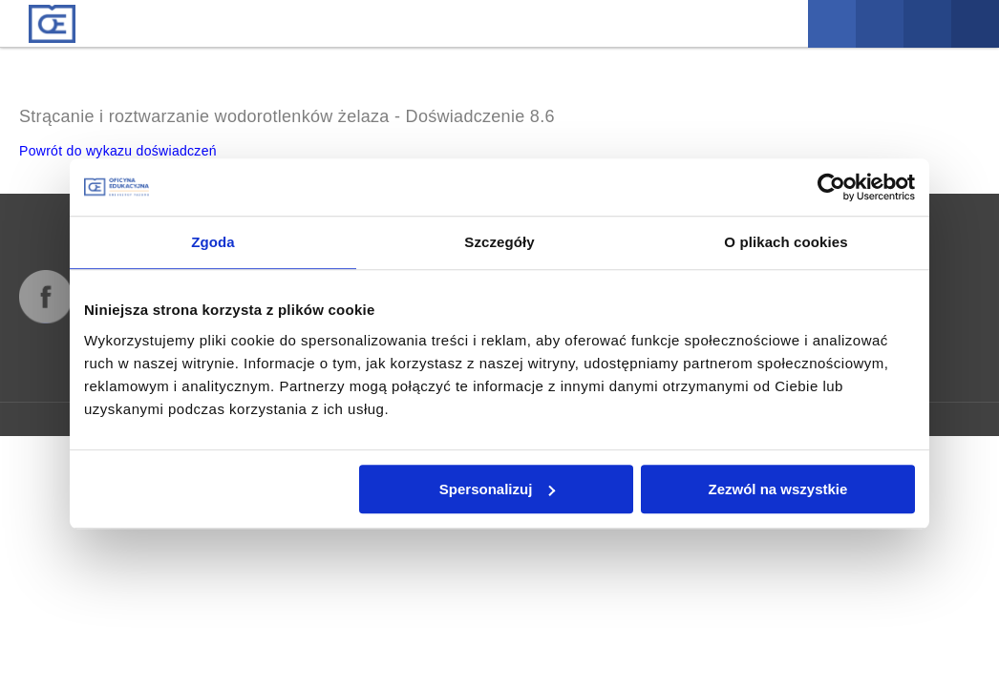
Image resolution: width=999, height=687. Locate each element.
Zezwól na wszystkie (778, 489)
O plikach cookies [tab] (785, 242)
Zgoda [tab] (213, 242)
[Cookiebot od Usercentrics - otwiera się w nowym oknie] (831, 187)
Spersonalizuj (497, 489)
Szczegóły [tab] (499, 242)
